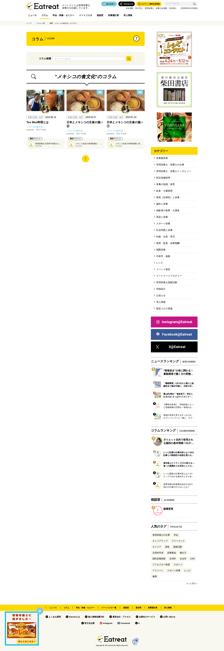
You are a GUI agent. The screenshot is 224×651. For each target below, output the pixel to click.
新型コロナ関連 (164, 308)
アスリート (157, 570)
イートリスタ (85, 15)
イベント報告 (163, 269)
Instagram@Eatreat (174, 322)
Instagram (107, 623)
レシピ (159, 262)
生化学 (183, 558)
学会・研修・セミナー (63, 15)
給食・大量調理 (164, 190)
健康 (154, 576)
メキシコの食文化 (34, 127)
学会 (176, 535)
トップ (29, 23)
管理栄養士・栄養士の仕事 (170, 164)
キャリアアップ (160, 541)
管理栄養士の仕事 (161, 535)
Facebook (125, 623)
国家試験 (177, 547)
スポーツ (178, 564)
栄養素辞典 (162, 158)
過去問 (138, 608)
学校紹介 (161, 289)
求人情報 (128, 15)
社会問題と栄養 (164, 230)
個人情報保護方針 (96, 617)
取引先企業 (89, 623)
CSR (192, 558)
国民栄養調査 (159, 558)
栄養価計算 (113, 15)
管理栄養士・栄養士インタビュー (173, 171)
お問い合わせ (169, 617)
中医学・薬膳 (163, 256)
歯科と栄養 (162, 204)
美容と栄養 (162, 217)
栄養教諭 (171, 552)
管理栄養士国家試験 (166, 282)
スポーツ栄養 (163, 223)
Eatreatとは (74, 617)
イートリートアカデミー (169, 275)
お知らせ (161, 295)
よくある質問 (55, 617)
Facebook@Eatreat (174, 334)
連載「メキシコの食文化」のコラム (63, 23)
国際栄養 (161, 249)
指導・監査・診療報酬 (168, 243)
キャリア (156, 547)
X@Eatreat (170, 347)
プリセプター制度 (161, 564)
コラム (44, 15)
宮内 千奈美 (36, 130)
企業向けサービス (147, 617)
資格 (167, 547)
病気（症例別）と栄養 (168, 197)
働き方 (183, 552)
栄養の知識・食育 (165, 184)
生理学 (172, 558)
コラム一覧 (40, 23)
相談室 (100, 15)
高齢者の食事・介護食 (168, 210)
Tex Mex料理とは (37, 122)
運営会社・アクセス (121, 617)
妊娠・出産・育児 (165, 236)
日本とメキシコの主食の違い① (125, 124)
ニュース (32, 15)
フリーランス (178, 541)
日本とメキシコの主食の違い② (85, 124)
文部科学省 (157, 552)
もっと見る (191, 583)
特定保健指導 (163, 177)
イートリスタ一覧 (108, 608)
